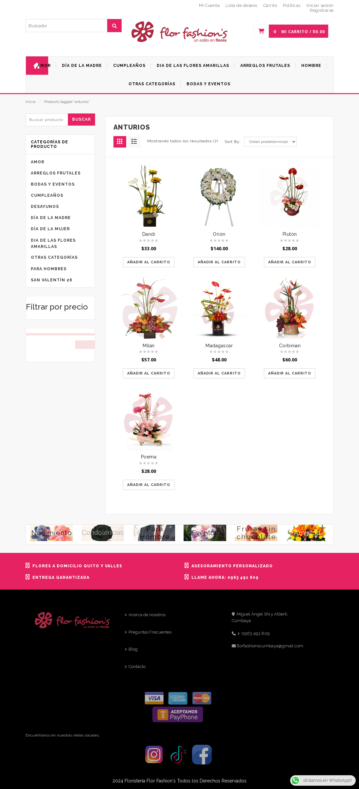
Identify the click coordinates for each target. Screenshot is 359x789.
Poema (149, 456)
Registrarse (322, 10)
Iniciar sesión (320, 5)
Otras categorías (54, 257)
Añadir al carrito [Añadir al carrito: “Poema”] (148, 485)
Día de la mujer (50, 229)
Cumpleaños (47, 195)
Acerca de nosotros (147, 614)
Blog (133, 649)
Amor (37, 162)
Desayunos (45, 206)
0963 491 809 (255, 633)
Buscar (81, 119)
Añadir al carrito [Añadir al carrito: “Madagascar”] (219, 373)
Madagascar (219, 345)
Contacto (137, 666)
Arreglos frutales (56, 173)
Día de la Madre (51, 217)
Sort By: (233, 141)
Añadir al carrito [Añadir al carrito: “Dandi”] (148, 262)
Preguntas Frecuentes (150, 632)
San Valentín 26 (51, 280)
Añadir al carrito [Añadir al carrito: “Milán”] (148, 373)
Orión (219, 234)
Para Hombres (49, 269)
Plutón (290, 234)
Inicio (31, 102)
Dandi (148, 234)
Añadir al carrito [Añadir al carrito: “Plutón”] (289, 262)
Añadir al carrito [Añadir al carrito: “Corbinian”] (289, 373)
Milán (149, 345)
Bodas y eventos (53, 184)
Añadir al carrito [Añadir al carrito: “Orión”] (219, 262)
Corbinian (290, 345)
